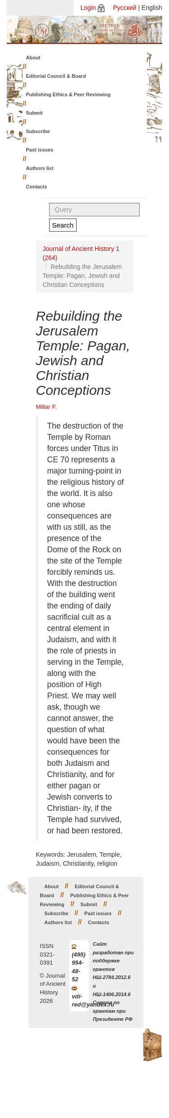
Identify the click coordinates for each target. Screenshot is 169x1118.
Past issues (40, 149)
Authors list (40, 168)
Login (88, 7)
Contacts (36, 186)
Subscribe (38, 131)
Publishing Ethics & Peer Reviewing (68, 94)
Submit (34, 113)
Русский (125, 7)
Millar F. (46, 406)
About (33, 57)
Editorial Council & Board (56, 76)
